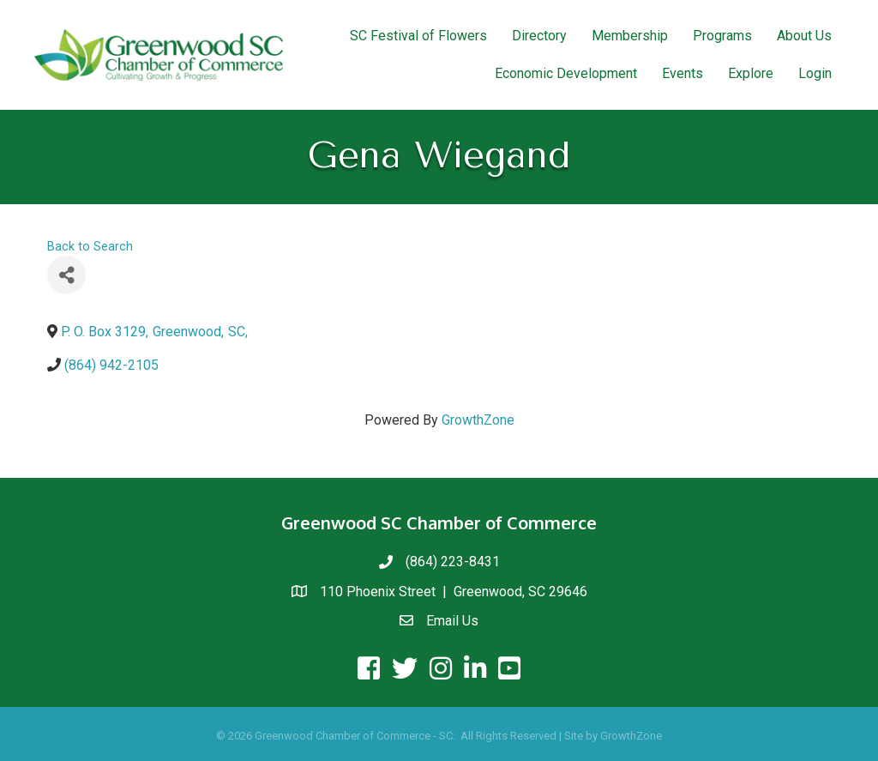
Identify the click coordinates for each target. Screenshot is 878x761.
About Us (804, 35)
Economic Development (566, 73)
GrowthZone (478, 420)
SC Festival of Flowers (418, 35)
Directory (539, 35)
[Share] (66, 275)
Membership (630, 35)
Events (682, 73)
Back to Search (90, 246)
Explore (750, 73)
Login (815, 73)
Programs (722, 35)
